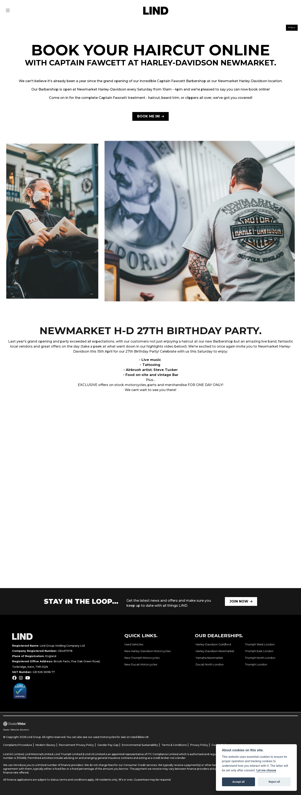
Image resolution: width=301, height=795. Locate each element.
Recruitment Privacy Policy (76, 745)
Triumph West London (260, 644)
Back (291, 27)
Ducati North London (210, 664)
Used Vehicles (133, 644)
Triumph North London (260, 657)
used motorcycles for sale (109, 737)
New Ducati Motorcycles (140, 664)
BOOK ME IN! (148, 116)
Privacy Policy (199, 745)
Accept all (238, 781)
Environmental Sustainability (140, 745)
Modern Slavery (45, 745)
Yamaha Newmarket (209, 657)
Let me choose (266, 770)
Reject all (274, 781)
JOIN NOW (239, 601)
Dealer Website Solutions (16, 730)
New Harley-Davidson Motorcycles (147, 651)
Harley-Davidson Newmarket (215, 651)
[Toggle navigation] (7, 11)
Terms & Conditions (174, 745)
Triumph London (256, 664)
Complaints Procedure (17, 745)
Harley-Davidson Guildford (213, 644)
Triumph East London (259, 651)
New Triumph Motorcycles (141, 657)
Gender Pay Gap (107, 745)
